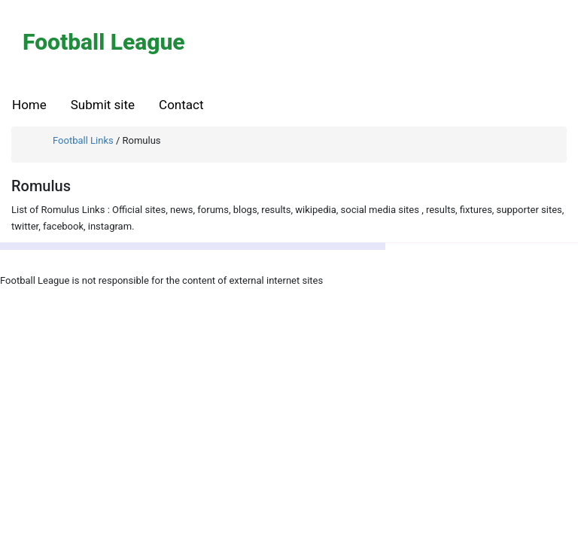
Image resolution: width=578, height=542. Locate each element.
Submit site (103, 104)
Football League (104, 42)
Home (29, 104)
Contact (181, 104)
